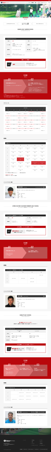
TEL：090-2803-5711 (14, 340)
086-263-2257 (6, 445)
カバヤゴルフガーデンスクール (11, 23)
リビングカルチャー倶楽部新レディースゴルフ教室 (25, 24)
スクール (39, 2)
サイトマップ (25, 449)
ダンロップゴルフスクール (39, 23)
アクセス (49, 2)
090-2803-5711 (9, 372)
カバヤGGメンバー (42, 445)
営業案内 (32, 2)
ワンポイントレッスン (44, 2)
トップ (29, 2)
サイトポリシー (36, 449)
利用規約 (21, 449)
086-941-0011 (9, 254)
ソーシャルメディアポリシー (43, 449)
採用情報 (49, 0)
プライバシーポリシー (31, 449)
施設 (35, 2)
